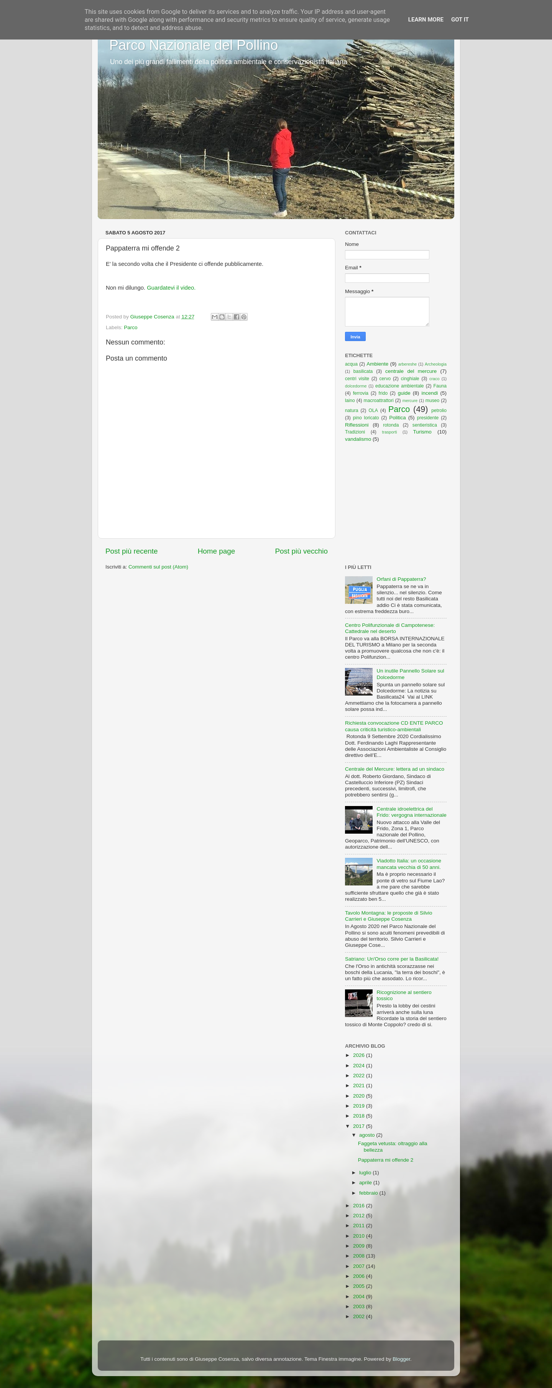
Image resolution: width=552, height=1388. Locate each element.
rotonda (391, 425)
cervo (385, 378)
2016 (359, 1205)
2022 (359, 1075)
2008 (359, 1256)
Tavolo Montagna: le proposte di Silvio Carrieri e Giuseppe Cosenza (388, 916)
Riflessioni (357, 425)
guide (404, 393)
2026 (359, 1055)
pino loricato (366, 417)
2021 (359, 1085)
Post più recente (131, 551)
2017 (359, 1126)
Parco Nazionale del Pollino (193, 45)
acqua (351, 364)
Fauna (440, 386)
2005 (359, 1286)
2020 (359, 1096)
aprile (366, 1182)
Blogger (401, 1359)
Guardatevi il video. (171, 288)
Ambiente (377, 364)
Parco (130, 327)
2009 (359, 1246)
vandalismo (358, 439)
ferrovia (360, 393)
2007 (359, 1266)
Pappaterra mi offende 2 (386, 1160)
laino (350, 400)
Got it (460, 19)
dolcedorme (355, 386)
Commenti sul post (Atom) (158, 567)
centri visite (357, 378)
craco (434, 378)
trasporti (389, 432)
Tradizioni (355, 432)
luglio (366, 1172)
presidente (428, 417)
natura (351, 410)
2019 (359, 1106)
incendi (430, 393)
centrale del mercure (411, 371)
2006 (359, 1276)
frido (383, 393)
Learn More (426, 19)
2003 (359, 1306)
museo (432, 400)
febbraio (369, 1193)
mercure (410, 400)
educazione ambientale (399, 386)
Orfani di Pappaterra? (401, 579)
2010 (359, 1236)
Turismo (422, 432)
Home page (216, 551)
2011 (359, 1225)
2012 (359, 1215)
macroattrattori (379, 400)
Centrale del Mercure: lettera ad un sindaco (394, 769)
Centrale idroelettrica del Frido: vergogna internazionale (411, 812)
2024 (359, 1065)
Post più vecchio (301, 551)
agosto (367, 1135)
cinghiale (410, 378)
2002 (359, 1316)
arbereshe (407, 364)
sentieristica (424, 425)
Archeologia (436, 364)
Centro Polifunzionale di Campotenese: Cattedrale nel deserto (390, 628)
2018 (359, 1116)
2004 (359, 1296)
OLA (373, 410)
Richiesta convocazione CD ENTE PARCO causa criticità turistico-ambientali (394, 726)
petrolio (439, 410)
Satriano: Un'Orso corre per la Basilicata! (392, 959)
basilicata (363, 371)
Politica (397, 417)
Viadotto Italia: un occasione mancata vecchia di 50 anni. (408, 864)
